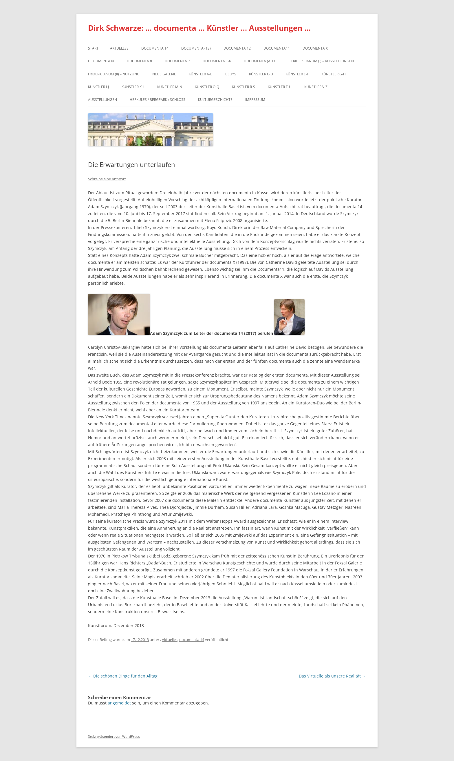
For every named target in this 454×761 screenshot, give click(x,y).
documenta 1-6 (217, 61)
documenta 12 (237, 48)
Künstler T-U (280, 86)
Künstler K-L (133, 86)
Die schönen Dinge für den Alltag (123, 676)
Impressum (255, 99)
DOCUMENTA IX (101, 61)
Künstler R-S (243, 86)
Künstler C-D (261, 74)
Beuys (230, 74)
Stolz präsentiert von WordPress (114, 736)
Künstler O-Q (207, 86)
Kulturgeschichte (215, 99)
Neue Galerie (164, 74)
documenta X (315, 48)
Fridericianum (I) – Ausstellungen (322, 61)
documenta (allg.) (261, 61)
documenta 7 (177, 61)
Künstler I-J (98, 86)
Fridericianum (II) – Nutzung (114, 74)
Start (93, 48)
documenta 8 (139, 61)
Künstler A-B (201, 74)
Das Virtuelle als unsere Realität (332, 676)
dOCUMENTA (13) (196, 48)
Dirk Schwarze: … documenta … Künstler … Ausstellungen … (199, 28)
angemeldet (119, 703)
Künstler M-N (169, 86)
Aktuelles (119, 48)
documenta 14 (155, 48)
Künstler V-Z (315, 86)
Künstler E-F (297, 74)
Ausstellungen (102, 99)
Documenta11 (276, 48)
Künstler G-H (333, 74)
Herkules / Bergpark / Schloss (157, 99)
